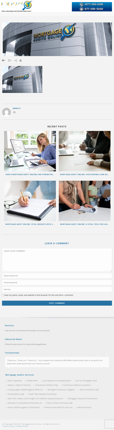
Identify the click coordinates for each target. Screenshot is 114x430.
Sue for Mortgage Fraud (85, 380)
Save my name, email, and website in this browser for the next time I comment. (38, 295)
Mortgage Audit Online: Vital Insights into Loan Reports (31, 224)
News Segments (14, 380)
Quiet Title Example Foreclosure (42, 394)
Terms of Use (8, 426)
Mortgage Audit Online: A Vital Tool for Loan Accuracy (85, 224)
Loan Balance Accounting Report (56, 380)
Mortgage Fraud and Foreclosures (81, 398)
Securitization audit (15, 394)
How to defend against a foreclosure (23, 407)
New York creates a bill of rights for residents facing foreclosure (34, 398)
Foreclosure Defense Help (46, 385)
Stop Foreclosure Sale (88, 389)
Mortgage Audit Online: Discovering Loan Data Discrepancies (85, 174)
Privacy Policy (22, 426)
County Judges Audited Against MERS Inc (24, 389)
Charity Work (31, 380)
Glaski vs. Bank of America (18, 385)
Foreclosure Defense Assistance (76, 385)
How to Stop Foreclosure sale (59, 403)
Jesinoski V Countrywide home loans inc (24, 403)
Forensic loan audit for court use (58, 407)
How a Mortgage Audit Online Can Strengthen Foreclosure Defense (31, 174)
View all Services (83, 407)
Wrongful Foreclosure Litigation (60, 389)
